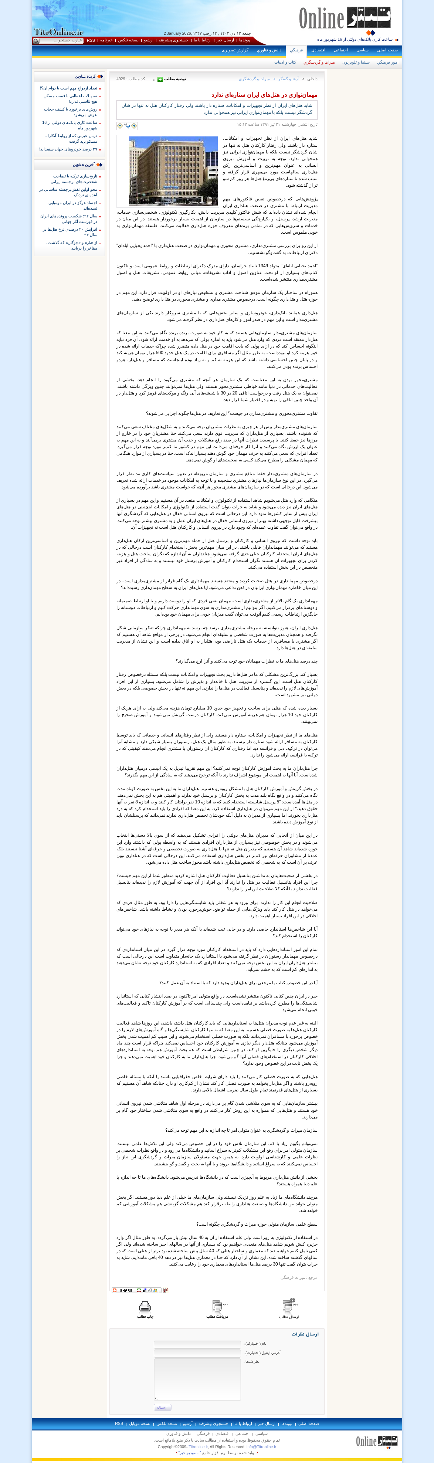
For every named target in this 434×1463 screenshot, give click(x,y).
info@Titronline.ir (261, 1447)
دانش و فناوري (269, 50)
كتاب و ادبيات (285, 62)
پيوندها (244, 40)
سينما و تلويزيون (356, 62)
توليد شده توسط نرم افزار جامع (217, 1452)
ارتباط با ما (202, 40)
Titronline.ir (198, 1447)
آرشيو (148, 40)
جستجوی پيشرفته (174, 40)
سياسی (362, 50)
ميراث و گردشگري (319, 62)
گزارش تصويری (235, 50)
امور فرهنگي (388, 62)
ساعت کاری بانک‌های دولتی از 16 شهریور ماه (355, 39)
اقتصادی (318, 50)
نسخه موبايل (139, 1423)
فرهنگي (296, 50)
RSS (91, 40)
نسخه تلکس (128, 40)
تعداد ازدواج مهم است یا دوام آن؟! (68, 88)
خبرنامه (106, 40)
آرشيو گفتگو (288, 79)
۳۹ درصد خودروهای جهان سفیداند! (68, 149)
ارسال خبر (225, 40)
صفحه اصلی (387, 50)
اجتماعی (341, 50)
